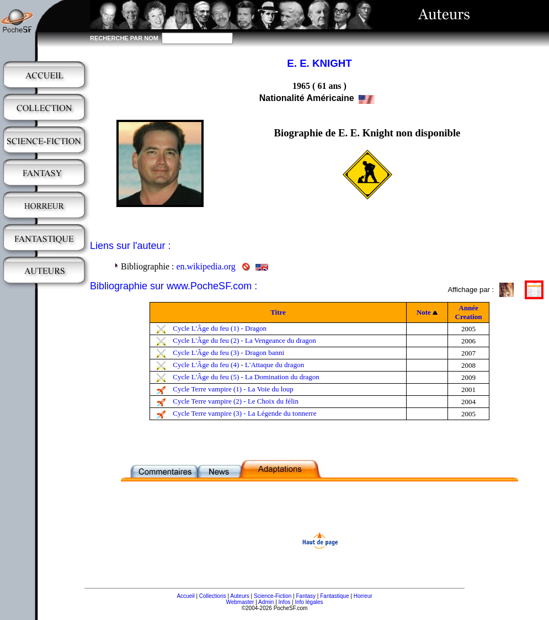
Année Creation (468, 312)
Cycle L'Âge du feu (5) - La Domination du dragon (246, 377)
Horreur (363, 596)
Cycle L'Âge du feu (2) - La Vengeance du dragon (244, 340)
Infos (285, 602)
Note (424, 312)
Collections (212, 596)
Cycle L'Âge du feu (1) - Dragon (219, 328)
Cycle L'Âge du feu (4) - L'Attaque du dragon (238, 365)
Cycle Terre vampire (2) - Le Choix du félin (236, 401)
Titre (278, 312)
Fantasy (306, 596)
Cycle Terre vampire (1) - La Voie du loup (233, 389)
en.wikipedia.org (205, 266)
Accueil (185, 596)
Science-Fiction (272, 596)
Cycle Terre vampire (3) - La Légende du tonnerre (244, 413)
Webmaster (240, 602)
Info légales (309, 602)
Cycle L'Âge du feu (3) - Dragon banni (228, 352)
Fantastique (334, 596)
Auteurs (239, 596)
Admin (266, 602)
